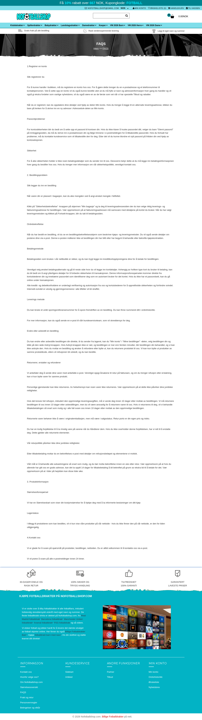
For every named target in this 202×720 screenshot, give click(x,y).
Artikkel (69, 677)
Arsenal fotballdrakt (43, 622)
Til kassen (193, 8)
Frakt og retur (27, 697)
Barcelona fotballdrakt (52, 619)
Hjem (96, 48)
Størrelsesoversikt (29, 687)
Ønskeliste (154, 682)
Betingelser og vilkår (30, 707)
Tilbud (110, 677)
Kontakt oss (26, 672)
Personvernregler (28, 702)
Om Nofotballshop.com (31, 682)
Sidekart (69, 672)
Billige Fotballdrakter (113, 716)
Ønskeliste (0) (157, 8)
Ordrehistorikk (156, 677)
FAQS (106, 48)
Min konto (139, 8)
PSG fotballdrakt (62, 622)
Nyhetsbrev (154, 687)
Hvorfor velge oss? (29, 677)
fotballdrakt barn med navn (48, 635)
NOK (123, 8)
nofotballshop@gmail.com (102, 8)
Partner (110, 672)
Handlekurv (176, 8)
